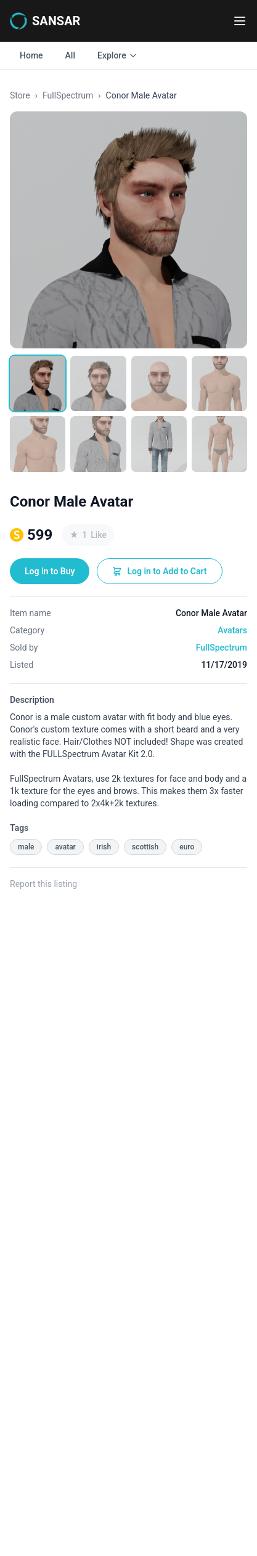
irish (104, 847)
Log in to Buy (50, 571)
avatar (65, 847)
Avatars (232, 630)
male (26, 847)
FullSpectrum (68, 95)
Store (20, 95)
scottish (145, 847)
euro (186, 847)
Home (31, 55)
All (70, 55)
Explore (117, 55)
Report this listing (43, 884)
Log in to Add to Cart (159, 571)
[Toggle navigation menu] (239, 21)
